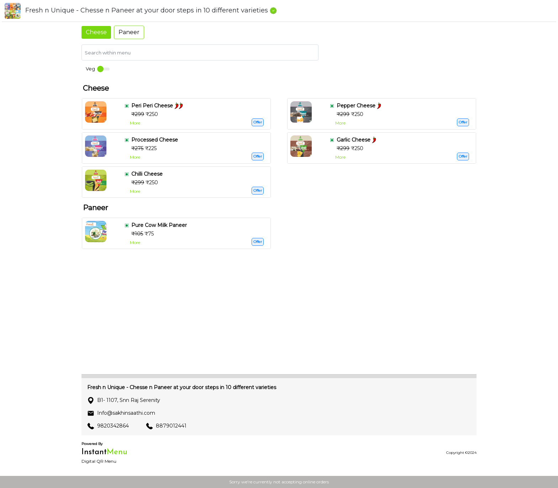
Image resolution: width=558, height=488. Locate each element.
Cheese (96, 32)
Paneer (129, 32)
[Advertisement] (279, 318)
